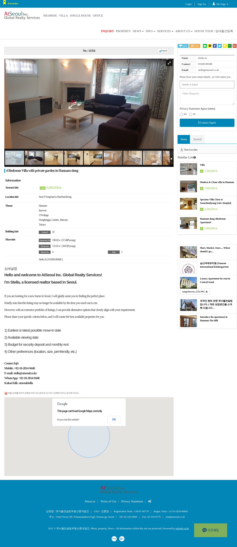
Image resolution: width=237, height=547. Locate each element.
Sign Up (202, 4)
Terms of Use (108, 501)
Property (123, 31)
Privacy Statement (132, 501)
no (192, 114)
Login (188, 4)
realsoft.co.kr (182, 528)
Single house (80, 15)
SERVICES (165, 31)
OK (114, 419)
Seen (184, 139)
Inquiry (107, 31)
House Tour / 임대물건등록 (213, 31)
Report (163, 50)
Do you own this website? (68, 419)
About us (184, 31)
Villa (63, 15)
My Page (220, 4)
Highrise (50, 15)
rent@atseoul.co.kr (175, 516)
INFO (150, 31)
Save (183, 45)
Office (98, 15)
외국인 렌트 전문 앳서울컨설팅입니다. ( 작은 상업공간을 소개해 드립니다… (216, 304)
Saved (197, 139)
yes (183, 114)
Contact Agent (207, 122)
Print (195, 45)
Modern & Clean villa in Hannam (217, 182)
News (138, 31)
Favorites (13, 3)
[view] (211, 108)
